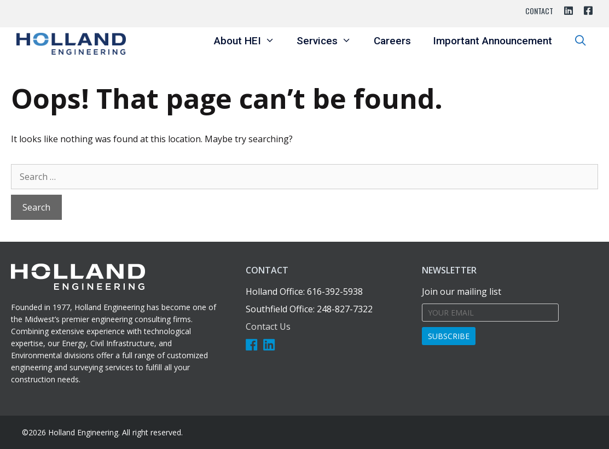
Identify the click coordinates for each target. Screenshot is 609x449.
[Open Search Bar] (580, 41)
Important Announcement (492, 40)
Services (329, 41)
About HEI (250, 41)
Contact (539, 10)
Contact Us (268, 326)
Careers (392, 40)
